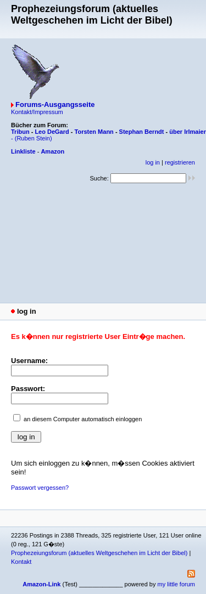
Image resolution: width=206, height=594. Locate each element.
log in (153, 162)
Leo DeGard (52, 131)
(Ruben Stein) (33, 138)
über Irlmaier (187, 131)
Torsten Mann (94, 131)
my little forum (176, 584)
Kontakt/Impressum (37, 112)
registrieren (180, 162)
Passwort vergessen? (40, 487)
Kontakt (21, 561)
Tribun (20, 131)
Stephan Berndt (141, 131)
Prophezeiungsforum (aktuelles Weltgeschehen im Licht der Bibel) (99, 553)
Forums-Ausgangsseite (54, 104)
